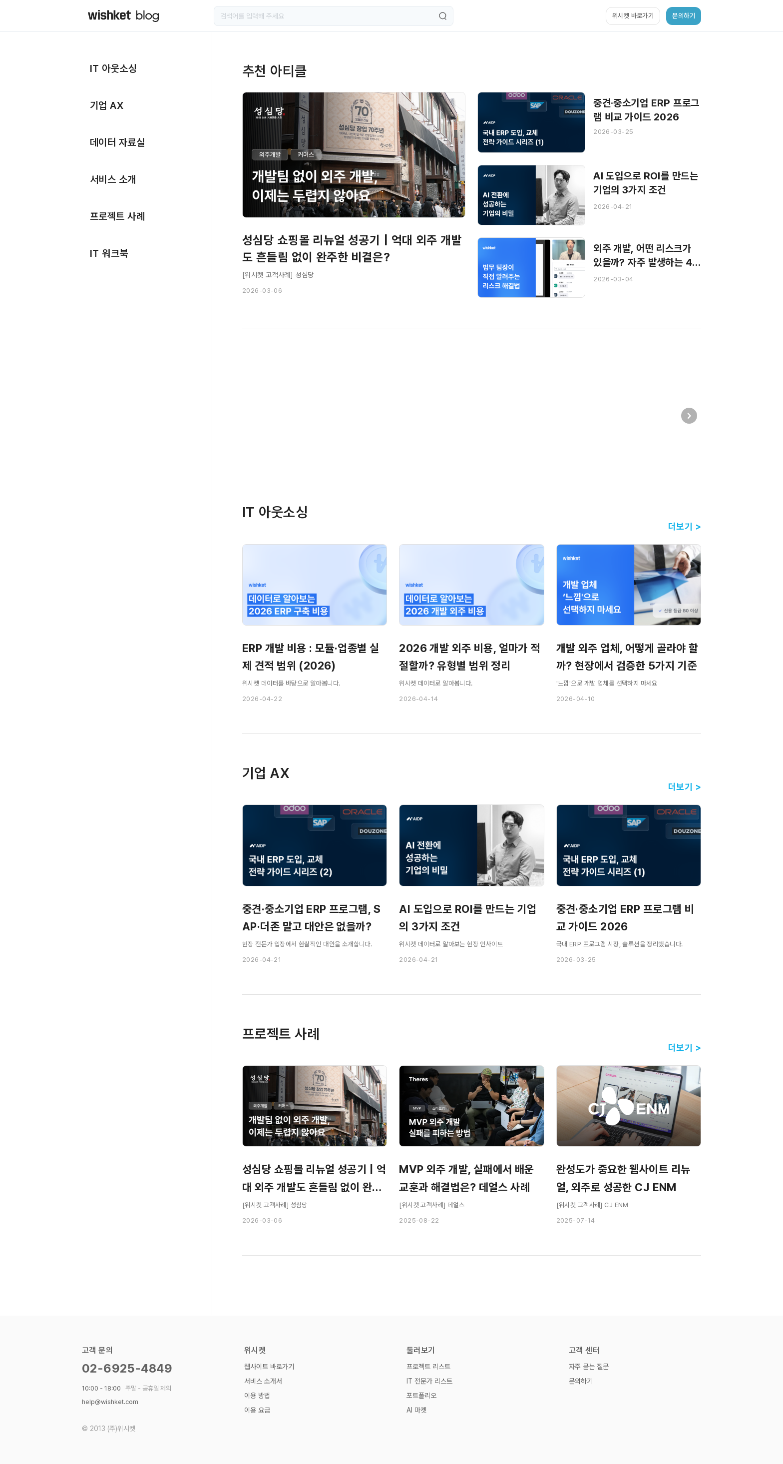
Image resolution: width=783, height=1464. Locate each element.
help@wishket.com (110, 1402)
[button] (689, 416)
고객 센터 (584, 1350)
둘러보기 (420, 1350)
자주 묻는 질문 (589, 1367)
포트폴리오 (421, 1396)
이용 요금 (257, 1410)
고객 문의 (97, 1350)
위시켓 (255, 1350)
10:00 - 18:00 (126, 1388)
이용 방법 (257, 1396)
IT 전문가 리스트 (429, 1381)
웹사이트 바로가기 (269, 1367)
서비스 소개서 (263, 1381)
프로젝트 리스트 (428, 1367)
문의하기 (581, 1381)
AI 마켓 (416, 1410)
